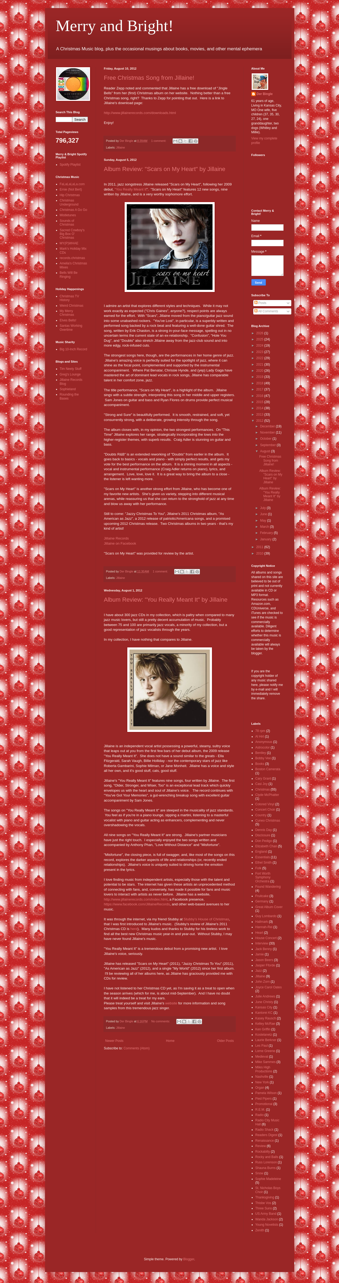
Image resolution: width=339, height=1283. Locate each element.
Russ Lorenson (266, 1162)
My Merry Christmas (67, 313)
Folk (258, 868)
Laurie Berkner (266, 1040)
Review (260, 1146)
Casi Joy (261, 784)
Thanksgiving (264, 1197)
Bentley (260, 753)
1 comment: (159, 140)
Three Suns (263, 1208)
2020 (260, 371)
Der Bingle (265, 94)
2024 (260, 345)
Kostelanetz (263, 1035)
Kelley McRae (265, 1024)
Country (261, 815)
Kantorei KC (264, 1013)
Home (170, 1041)
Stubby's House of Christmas (206, 919)
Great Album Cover (269, 907)
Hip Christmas (70, 195)
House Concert (266, 938)
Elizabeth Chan (266, 846)
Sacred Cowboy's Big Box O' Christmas (72, 234)
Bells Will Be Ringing (69, 274)
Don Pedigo (263, 841)
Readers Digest (266, 1135)
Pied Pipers (263, 1098)
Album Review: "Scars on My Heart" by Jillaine (164, 169)
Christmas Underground (69, 202)
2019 (260, 377)
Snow (259, 1173)
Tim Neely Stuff (70, 369)
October (266, 439)
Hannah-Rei (264, 927)
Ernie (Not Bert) (71, 189)
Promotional (264, 1104)
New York (262, 1082)
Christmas (262, 789)
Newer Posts (114, 1041)
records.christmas (72, 258)
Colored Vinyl (264, 804)
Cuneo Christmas (267, 820)
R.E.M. (260, 1109)
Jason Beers (264, 960)
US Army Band (266, 1214)
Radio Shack (264, 1130)
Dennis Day (263, 830)
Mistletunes (68, 215)
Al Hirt (259, 736)
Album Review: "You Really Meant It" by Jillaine (166, 599)
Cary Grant (263, 778)
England (261, 851)
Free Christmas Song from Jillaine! (149, 77)
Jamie (259, 954)
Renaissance (264, 1140)
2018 (260, 383)
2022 (260, 358)
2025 (260, 339)
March (265, 527)
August (265, 451)
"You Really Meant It (131, 189)
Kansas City (264, 1007)
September (268, 445)
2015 (260, 402)
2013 (260, 414)
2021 (260, 364)
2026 (260, 333)
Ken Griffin (262, 1029)
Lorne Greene (265, 1051)
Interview (261, 943)
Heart (259, 933)
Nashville (262, 1077)
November (268, 432)
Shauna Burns (265, 1168)
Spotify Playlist (70, 164)
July (263, 508)
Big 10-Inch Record (73, 349)
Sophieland (68, 389)
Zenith (259, 1230)
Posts (260, 303)
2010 (260, 553)
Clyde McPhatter (267, 795)
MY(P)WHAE (69, 243)
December (268, 426)
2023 (260, 352)
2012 (260, 421)
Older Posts (225, 1041)
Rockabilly (262, 1151)
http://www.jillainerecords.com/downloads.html (140, 113)
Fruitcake (262, 896)
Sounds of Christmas (67, 222)
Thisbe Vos (263, 1203)
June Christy (264, 1002)
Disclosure (262, 835)
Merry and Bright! (115, 26)
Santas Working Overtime (71, 327)
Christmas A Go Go (73, 210)
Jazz (258, 971)
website (171, 1003)
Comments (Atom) (137, 1048)
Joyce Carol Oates (268, 987)
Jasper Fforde (265, 965)
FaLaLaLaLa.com (72, 184)
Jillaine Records (116, 538)
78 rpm (260, 731)
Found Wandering (268, 887)
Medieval (261, 1056)
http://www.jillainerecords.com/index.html (135, 899)
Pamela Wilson (266, 1093)
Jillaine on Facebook (120, 543)
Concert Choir (265, 809)
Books (259, 764)
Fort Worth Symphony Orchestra (263, 877)
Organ (259, 1088)
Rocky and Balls (266, 1157)
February (267, 533)
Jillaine (120, 147)
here (133, 929)
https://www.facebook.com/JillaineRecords (137, 904)
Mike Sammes (265, 1062)
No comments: (161, 1021)
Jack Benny (263, 949)
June (264, 514)
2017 (260, 389)
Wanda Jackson (266, 1219)
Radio (259, 1115)
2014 (260, 408)
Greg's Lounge (70, 374)
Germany (262, 901)
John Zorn (262, 982)
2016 (260, 396)
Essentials (262, 857)
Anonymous (263, 742)
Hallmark (261, 922)
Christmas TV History (69, 298)
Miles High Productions (263, 1069)
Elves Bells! (68, 320)
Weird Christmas (71, 306)
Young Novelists (266, 1225)
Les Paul (261, 1045)
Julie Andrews (265, 996)
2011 (260, 547)
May (263, 520)
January (266, 539)
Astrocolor (262, 747)
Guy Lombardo (266, 916)
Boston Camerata (267, 769)
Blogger (188, 1259)
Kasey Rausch (265, 1018)
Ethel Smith (263, 862)
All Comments (266, 311)
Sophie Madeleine (268, 1179)
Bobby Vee (263, 758)
